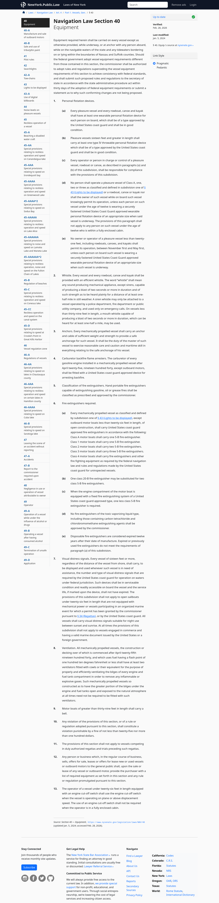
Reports (131, 881)
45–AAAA (34, 188)
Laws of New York (74, 4)
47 (34, 445)
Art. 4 (59, 12)
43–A (30, 97)
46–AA (34, 370)
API (128, 871)
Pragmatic (163, 63)
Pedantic (162, 67)
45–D (34, 332)
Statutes (171, 865)
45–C (34, 296)
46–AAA (34, 392)
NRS (168, 870)
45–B (35, 281)
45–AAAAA (34, 224)
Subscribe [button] (29, 867)
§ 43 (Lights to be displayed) (115, 418)
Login (193, 4)
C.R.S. (169, 860)
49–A (35, 517)
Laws (30, 12)
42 (30, 67)
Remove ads (179, 4)
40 (29, 22)
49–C (35, 550)
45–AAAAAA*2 (34, 265)
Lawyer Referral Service (98, 866)
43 (35, 86)
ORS (175, 881)
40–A (35, 34)
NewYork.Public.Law (44, 5)
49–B (33, 535)
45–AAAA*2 (34, 206)
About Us (131, 866)
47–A (29, 457)
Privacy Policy (134, 895)
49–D (29, 561)
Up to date (159, 17)
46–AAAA (34, 412)
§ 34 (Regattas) (86, 616)
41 (29, 57)
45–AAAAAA (35, 243)
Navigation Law (45, 12)
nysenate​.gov (185, 45)
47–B (31, 472)
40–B (32, 46)
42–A (29, 76)
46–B (34, 428)
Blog (129, 861)
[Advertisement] (174, 124)
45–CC (33, 314)
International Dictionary (180, 895)
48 (35, 490)
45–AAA (34, 170)
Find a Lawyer (134, 856)
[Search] (148, 5)
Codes (169, 855)
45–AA (35, 152)
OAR (168, 881)
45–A (34, 136)
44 (32, 110)
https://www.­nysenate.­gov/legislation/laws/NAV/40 (116, 822)
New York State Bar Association (89, 855)
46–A (35, 356)
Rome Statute (174, 891)
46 (35, 347)
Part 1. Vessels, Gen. (75, 12)
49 (28, 503)
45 (35, 123)
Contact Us (132, 876)
